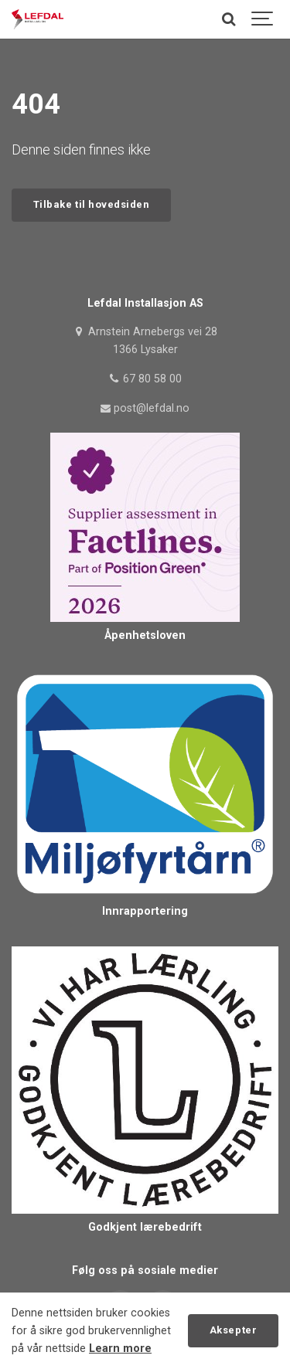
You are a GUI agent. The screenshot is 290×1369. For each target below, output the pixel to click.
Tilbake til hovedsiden (91, 204)
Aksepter (233, 1330)
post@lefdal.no (145, 408)
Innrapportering (145, 911)
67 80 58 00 (145, 379)
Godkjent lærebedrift (145, 1227)
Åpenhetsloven (145, 635)
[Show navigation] (262, 19)
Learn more (120, 1348)
